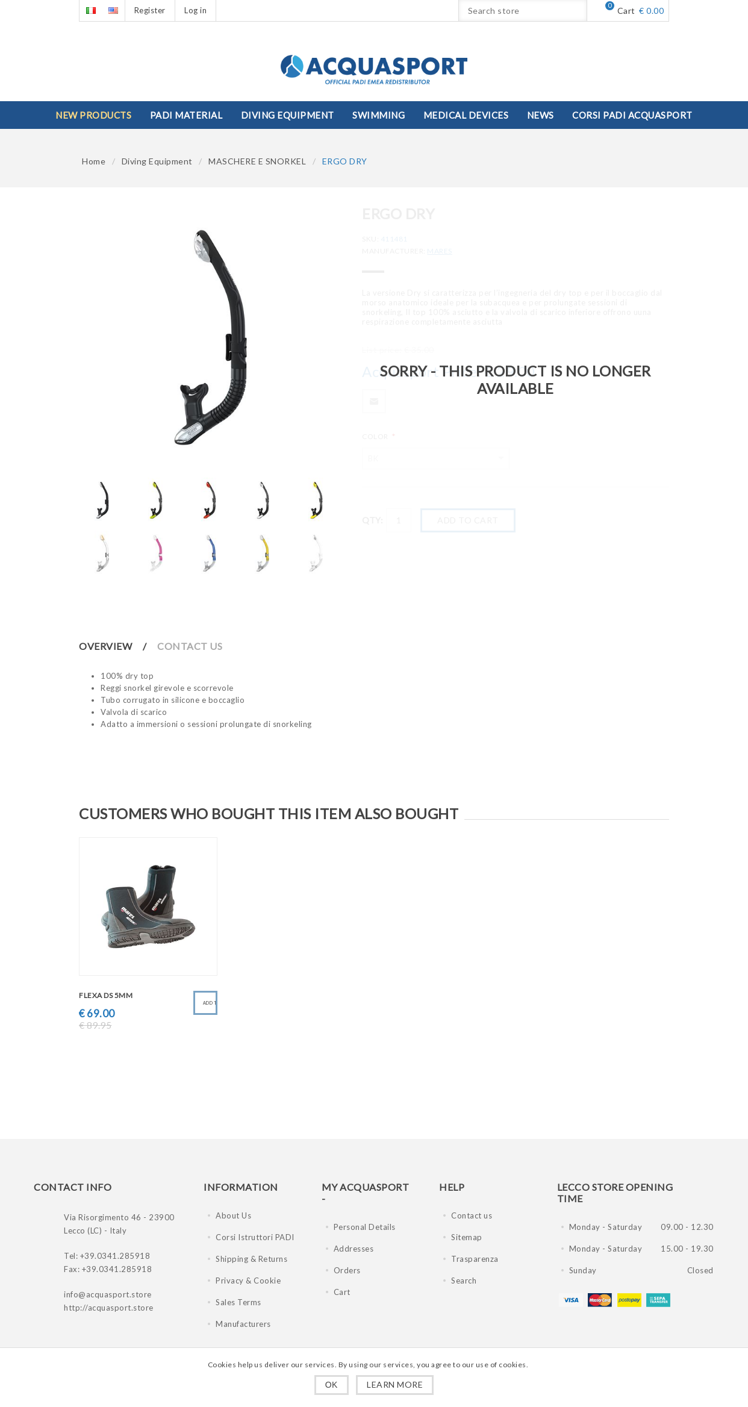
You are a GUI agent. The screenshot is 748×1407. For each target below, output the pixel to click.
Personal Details (365, 1227)
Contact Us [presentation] (189, 646)
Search (463, 1280)
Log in (195, 10)
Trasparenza (475, 1259)
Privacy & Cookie (248, 1280)
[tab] (117, 646)
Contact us (471, 1215)
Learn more (395, 1384)
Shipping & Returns (251, 1259)
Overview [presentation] (105, 646)
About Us (233, 1215)
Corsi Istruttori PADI (255, 1237)
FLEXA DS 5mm (105, 995)
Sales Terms (238, 1302)
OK (331, 1385)
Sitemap (466, 1237)
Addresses (354, 1248)
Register (150, 10)
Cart (342, 1292)
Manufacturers (243, 1324)
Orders (347, 1270)
